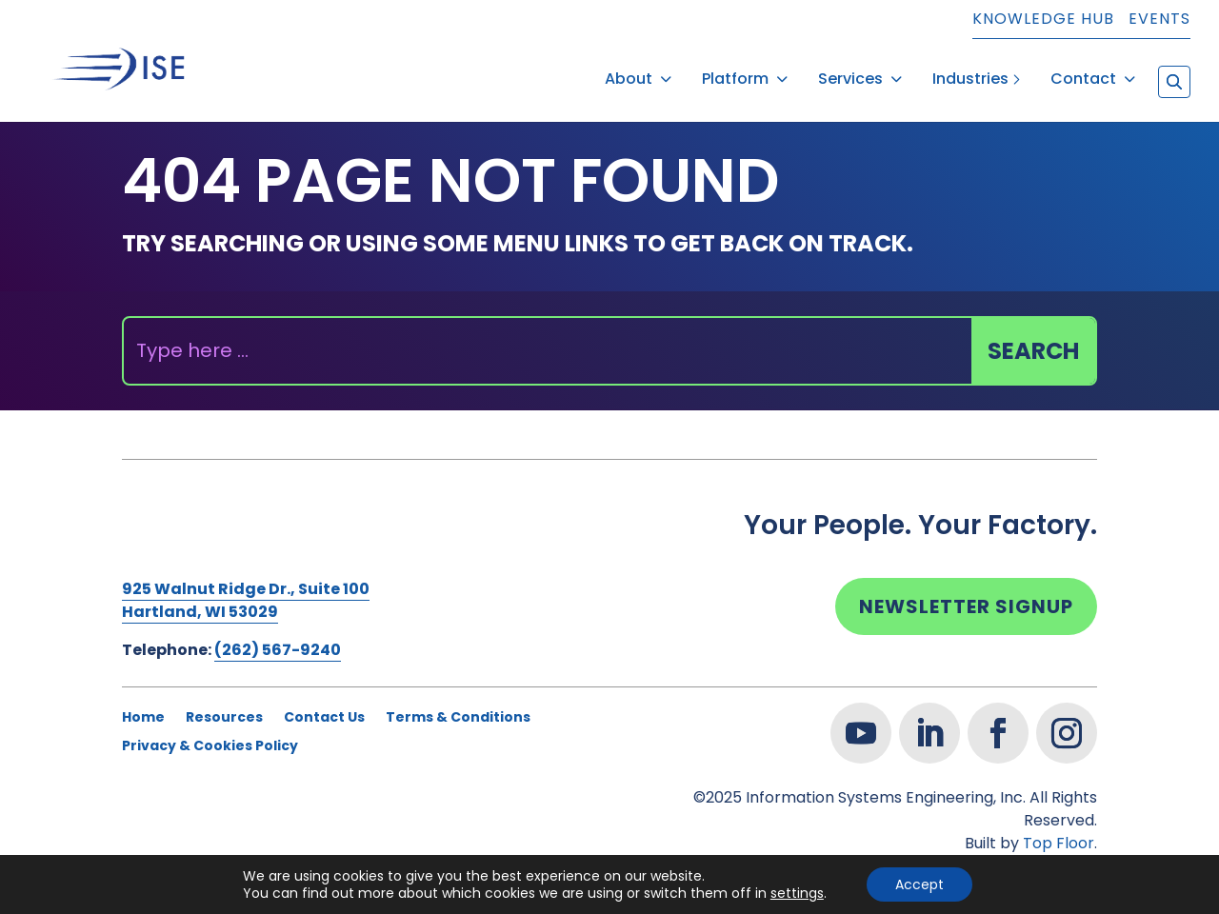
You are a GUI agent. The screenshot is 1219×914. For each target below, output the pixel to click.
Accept (919, 884)
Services (850, 72)
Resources (224, 704)
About (628, 72)
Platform (735, 72)
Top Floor (1058, 829)
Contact (1083, 72)
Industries (970, 72)
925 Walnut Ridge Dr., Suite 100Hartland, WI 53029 (246, 586)
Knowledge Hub (1043, 20)
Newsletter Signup (966, 592)
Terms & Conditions (458, 704)
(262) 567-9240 (277, 635)
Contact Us (324, 704)
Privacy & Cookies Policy (210, 733)
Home (143, 704)
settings (797, 893)
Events (1159, 20)
